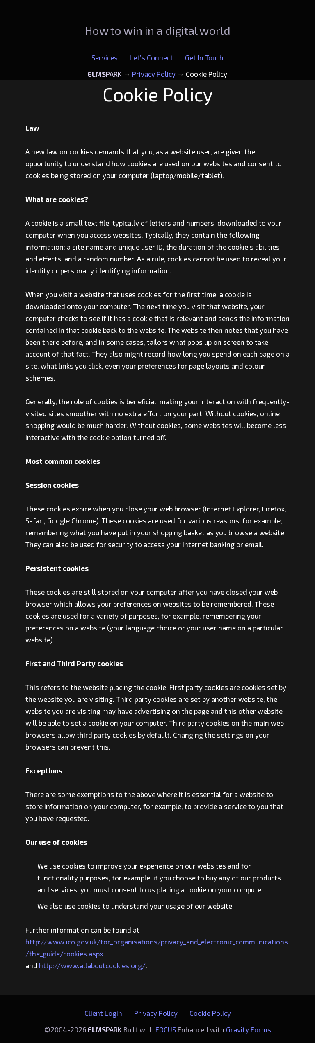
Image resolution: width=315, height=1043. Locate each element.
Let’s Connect (151, 57)
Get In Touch (204, 57)
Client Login (103, 1013)
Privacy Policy (156, 1013)
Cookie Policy (210, 1013)
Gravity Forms (248, 1029)
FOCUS (165, 1029)
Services (104, 57)
